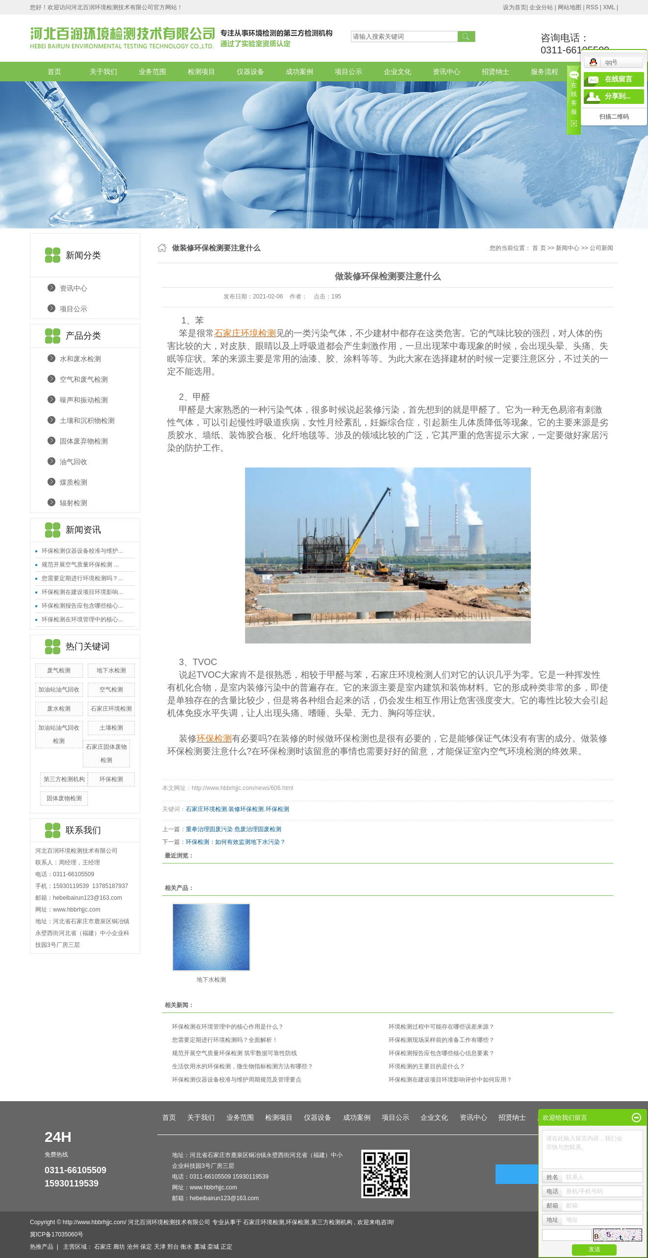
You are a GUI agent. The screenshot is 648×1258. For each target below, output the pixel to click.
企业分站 (541, 7)
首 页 (539, 248)
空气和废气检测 (84, 379)
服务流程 (544, 71)
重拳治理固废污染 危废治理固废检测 (233, 829)
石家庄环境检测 (111, 708)
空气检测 (111, 689)
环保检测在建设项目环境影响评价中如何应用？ (450, 1079)
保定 (146, 1246)
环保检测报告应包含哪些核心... (82, 605)
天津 (160, 1246)
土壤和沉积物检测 (87, 420)
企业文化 (397, 71)
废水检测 (59, 708)
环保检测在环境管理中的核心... (82, 619)
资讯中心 (446, 71)
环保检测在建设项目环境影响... (82, 592)
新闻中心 (567, 248)
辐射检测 (73, 503)
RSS (592, 7)
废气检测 (59, 670)
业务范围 (152, 71)
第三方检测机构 (64, 779)
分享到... (618, 96)
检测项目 (201, 71)
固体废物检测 (64, 798)
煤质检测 (73, 482)
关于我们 (103, 71)
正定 (226, 1246)
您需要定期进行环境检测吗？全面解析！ (225, 1039)
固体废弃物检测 (84, 441)
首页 (54, 71)
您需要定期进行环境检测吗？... (82, 578)
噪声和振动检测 (84, 400)
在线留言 (618, 79)
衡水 (186, 1246)
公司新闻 (601, 248)
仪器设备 (250, 71)
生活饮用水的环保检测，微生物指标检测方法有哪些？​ (242, 1066)
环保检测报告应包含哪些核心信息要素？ (442, 1053)
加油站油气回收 (58, 689)
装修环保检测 (246, 809)
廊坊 (119, 1246)
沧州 (133, 1246)
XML (609, 7)
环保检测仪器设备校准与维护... (82, 550)
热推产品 (41, 1246)
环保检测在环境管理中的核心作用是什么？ (228, 1026)
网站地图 (570, 7)
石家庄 (103, 1246)
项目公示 (348, 71)
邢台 (173, 1246)
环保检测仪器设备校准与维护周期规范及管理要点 (236, 1079)
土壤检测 (111, 727)
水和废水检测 (80, 359)
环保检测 (111, 779)
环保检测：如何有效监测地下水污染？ (236, 842)
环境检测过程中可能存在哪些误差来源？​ (442, 1026)
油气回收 (73, 462)
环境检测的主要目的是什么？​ (427, 1066)
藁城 (200, 1246)
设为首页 (514, 7)
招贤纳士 (495, 71)
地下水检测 (111, 670)
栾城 (213, 1246)
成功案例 (299, 71)
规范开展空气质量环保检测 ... (80, 564)
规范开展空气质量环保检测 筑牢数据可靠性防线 (234, 1053)
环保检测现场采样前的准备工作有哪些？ (442, 1039)
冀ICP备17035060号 (56, 1234)
